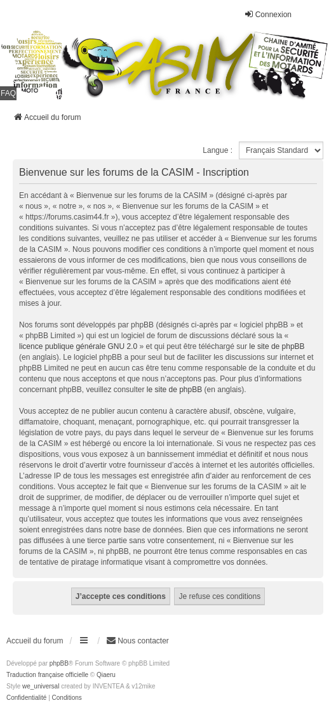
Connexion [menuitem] (268, 14)
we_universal (40, 686)
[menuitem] (26, 698)
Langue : (217, 150)
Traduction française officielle (47, 674)
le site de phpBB (276, 346)
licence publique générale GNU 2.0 (78, 346)
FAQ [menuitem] (8, 93)
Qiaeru (106, 674)
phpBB (59, 663)
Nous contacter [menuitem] (137, 640)
